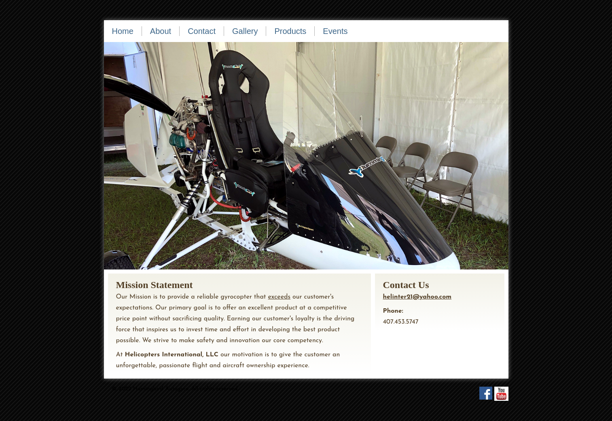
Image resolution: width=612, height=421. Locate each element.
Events (335, 31)
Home (122, 31)
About (160, 31)
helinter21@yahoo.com (417, 297)
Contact (202, 31)
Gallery (245, 31)
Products (290, 31)
